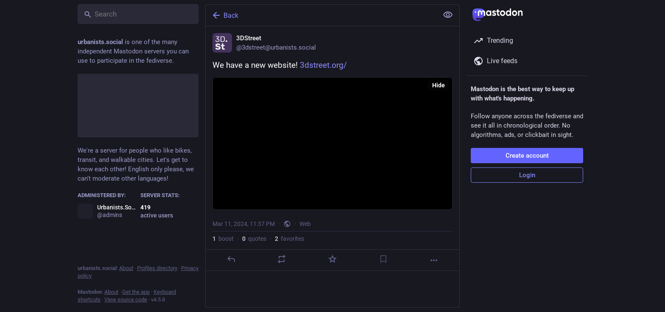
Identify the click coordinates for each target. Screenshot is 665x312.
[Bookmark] (383, 259)
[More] (434, 260)
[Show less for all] (447, 15)
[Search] (138, 14)
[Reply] (231, 259)
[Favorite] (332, 259)
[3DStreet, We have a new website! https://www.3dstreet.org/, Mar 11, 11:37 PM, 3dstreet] (332, 148)
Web (305, 223)
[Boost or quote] (282, 259)
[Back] (321, 15)
